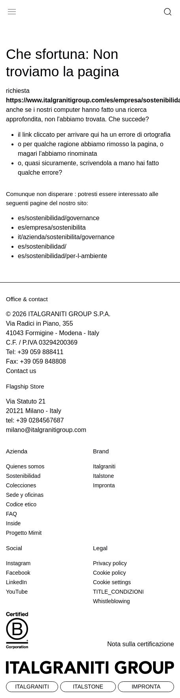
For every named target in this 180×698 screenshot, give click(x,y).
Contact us (21, 371)
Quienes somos (25, 466)
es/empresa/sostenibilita (52, 227)
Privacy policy (110, 563)
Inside (13, 523)
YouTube (17, 592)
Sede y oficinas (25, 495)
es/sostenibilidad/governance (58, 218)
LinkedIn (16, 582)
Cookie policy (109, 573)
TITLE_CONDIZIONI (118, 592)
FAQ (11, 514)
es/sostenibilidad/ (42, 246)
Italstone (103, 476)
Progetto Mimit (24, 533)
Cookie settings (112, 582)
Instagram (18, 563)
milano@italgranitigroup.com (46, 429)
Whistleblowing (111, 601)
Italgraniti (104, 466)
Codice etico (21, 504)
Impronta (104, 485)
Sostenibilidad (23, 476)
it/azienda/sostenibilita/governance (66, 237)
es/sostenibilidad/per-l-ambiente (62, 256)
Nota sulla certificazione (140, 644)
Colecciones (21, 485)
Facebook (18, 573)
